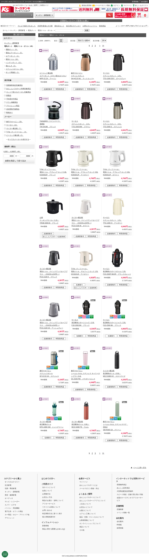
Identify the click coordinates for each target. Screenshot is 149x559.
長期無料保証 (122, 485)
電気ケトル (12, 59)
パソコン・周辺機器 (12, 508)
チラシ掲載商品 (12, 102)
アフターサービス (48, 504)
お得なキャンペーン (90, 26)
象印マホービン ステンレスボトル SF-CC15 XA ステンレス (49, 373)
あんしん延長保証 (123, 488)
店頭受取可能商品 (12, 109)
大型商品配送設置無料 (125, 491)
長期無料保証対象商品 (14, 85)
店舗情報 (120, 506)
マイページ (127, 5)
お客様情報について (86, 520)
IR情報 (119, 525)
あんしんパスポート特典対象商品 (18, 89)
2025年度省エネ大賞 (45, 26)
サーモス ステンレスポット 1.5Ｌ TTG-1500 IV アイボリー (112, 220)
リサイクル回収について (51, 507)
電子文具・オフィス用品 (14, 511)
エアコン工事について (87, 514)
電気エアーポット (14, 53)
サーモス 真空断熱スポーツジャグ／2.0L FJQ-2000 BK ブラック (83, 322)
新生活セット (59, 26)
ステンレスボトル (15, 69)
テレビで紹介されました (27, 26)
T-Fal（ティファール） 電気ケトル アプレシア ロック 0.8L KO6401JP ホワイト (116, 172)
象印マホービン (14, 122)
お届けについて (85, 510)
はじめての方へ (18, 5)
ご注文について (85, 504)
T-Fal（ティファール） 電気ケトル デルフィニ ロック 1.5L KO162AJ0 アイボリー (84, 271)
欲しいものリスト (141, 5)
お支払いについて (85, 507)
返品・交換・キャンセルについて (91, 517)
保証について (84, 527)
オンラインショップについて (90, 523)
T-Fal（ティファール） (16, 132)
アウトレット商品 (12, 106)
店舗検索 (120, 509)
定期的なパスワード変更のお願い (74, 21)
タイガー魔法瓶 (14, 128)
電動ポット (12, 49)
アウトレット (10, 518)
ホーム (5, 30)
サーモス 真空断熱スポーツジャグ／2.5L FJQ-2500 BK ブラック (114, 322)
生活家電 (8, 485)
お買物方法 (46, 494)
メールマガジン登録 (102, 5)
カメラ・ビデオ (10, 505)
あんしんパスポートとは (88, 485)
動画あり (9, 112)
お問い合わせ (47, 510)
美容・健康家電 (10, 495)
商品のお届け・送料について (52, 500)
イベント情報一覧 (123, 513)
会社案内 (144, 2)
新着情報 (45, 526)
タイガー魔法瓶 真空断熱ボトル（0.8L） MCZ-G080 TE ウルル (80, 424)
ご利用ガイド (44, 5)
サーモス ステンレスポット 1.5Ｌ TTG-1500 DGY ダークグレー (114, 76)
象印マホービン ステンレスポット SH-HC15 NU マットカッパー (82, 76)
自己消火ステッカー (73, 26)
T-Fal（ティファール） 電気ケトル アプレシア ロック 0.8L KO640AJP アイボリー (84, 172)
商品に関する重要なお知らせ (53, 529)
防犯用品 (102, 26)
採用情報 (135, 2)
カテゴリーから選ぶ (9, 15)
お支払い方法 (47, 497)
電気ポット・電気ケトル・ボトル (40, 30)
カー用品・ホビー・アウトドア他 (17, 515)
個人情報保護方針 (48, 517)
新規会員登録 (87, 5)
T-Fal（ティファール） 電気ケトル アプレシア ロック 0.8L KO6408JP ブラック (53, 172)
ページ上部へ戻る (139, 468)
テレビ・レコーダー (12, 502)
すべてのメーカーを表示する (18, 139)
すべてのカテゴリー (12, 482)
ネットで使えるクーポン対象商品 (18, 92)
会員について (47, 491)
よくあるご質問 (31, 5)
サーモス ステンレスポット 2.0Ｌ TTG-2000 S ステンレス (112, 124)
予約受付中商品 (12, 99)
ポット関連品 (13, 72)
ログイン (116, 5)
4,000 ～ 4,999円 (12, 152)
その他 (81, 530)
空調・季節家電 (10, 488)
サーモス (12, 125)
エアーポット (13, 56)
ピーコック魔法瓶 (15, 135)
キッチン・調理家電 (43, 15)
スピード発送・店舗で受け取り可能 (130, 494)
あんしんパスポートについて (90, 497)
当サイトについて (48, 487)
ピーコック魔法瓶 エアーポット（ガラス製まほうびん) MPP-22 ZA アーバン (53, 76)
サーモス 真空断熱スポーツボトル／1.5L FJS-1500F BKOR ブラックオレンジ (117, 271)
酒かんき (11, 66)
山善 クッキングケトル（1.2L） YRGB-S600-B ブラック (49, 220)
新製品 (8, 95)
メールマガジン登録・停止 (89, 488)
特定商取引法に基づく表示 (52, 514)
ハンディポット (14, 63)
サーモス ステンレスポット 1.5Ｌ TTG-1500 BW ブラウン (81, 124)
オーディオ (9, 498)
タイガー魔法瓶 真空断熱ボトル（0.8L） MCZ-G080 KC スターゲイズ (114, 373)
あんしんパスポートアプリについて (92, 501)
